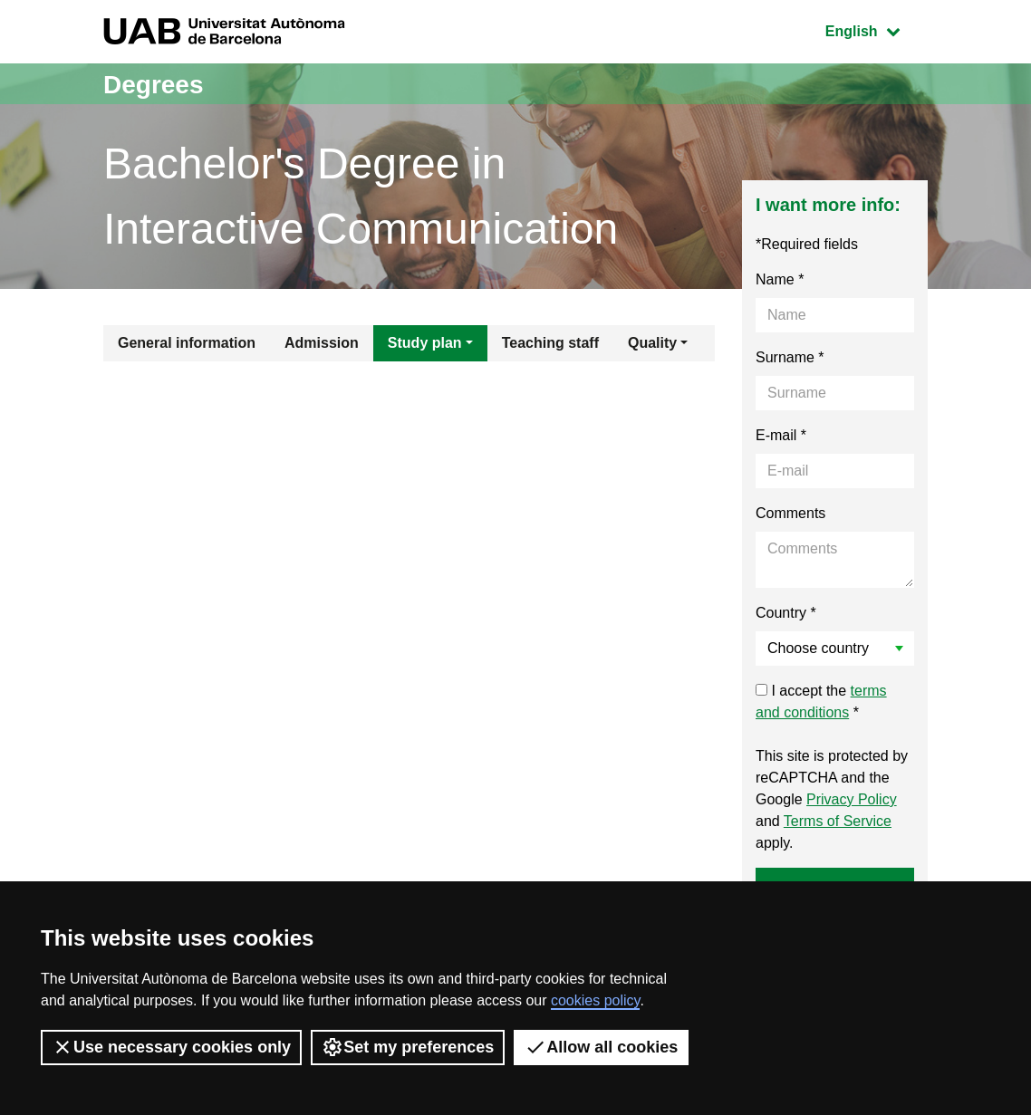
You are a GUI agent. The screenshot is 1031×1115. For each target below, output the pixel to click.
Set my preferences (408, 1047)
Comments (790, 513)
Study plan (425, 343)
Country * (786, 612)
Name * (780, 279)
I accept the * (821, 701)
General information (186, 343)
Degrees (156, 84)
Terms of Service (837, 821)
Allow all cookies (601, 1047)
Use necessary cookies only (171, 1047)
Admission (321, 343)
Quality (652, 343)
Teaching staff (550, 343)
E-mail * (781, 435)
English (876, 29)
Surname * (790, 357)
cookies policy (595, 1000)
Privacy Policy (851, 799)
